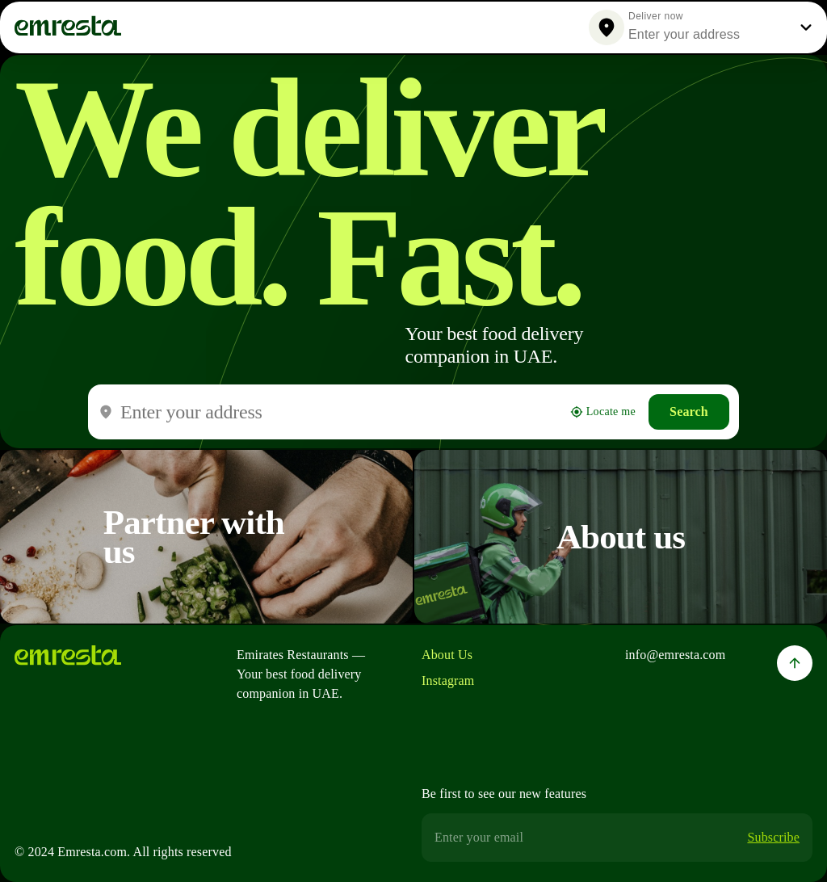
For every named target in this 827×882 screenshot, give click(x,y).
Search (689, 411)
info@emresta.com (675, 655)
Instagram (448, 680)
